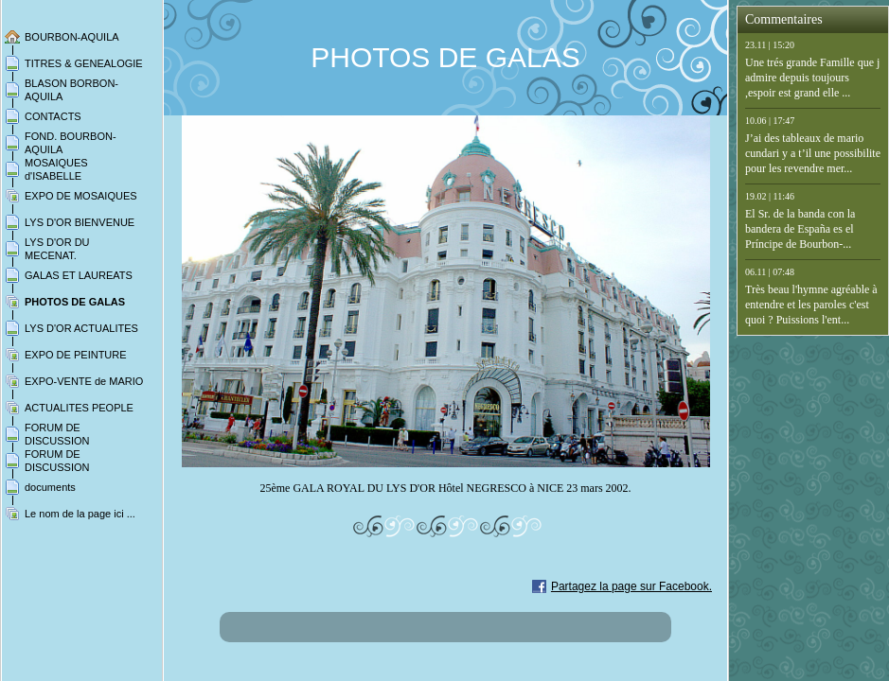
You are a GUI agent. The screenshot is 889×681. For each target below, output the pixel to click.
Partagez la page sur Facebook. (631, 586)
